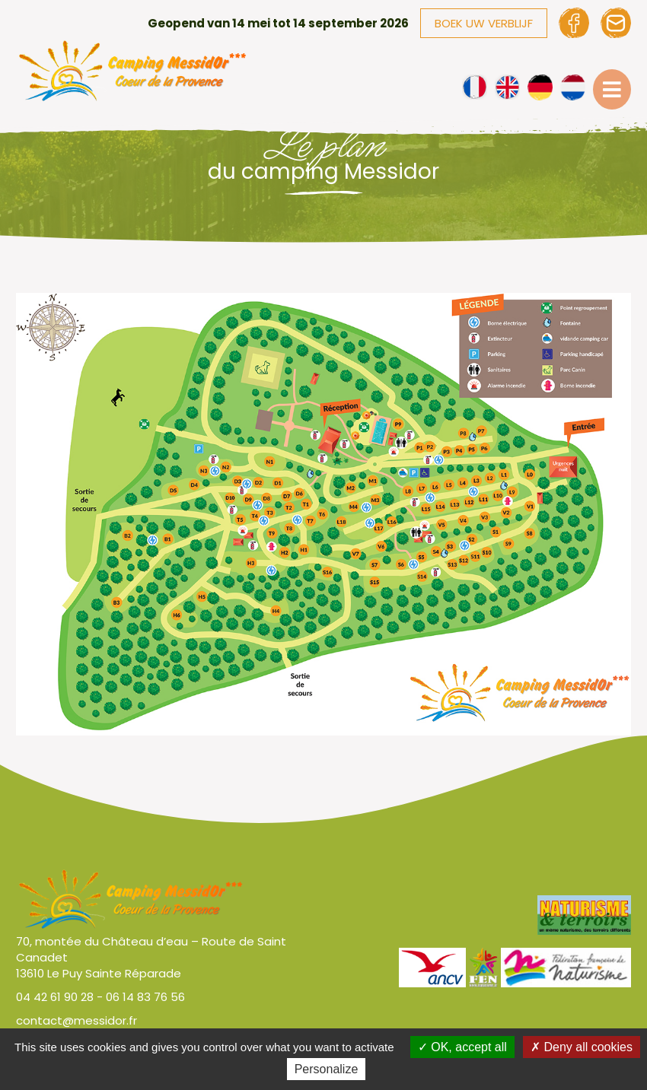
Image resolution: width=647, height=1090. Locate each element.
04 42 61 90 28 (55, 997)
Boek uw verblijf (484, 23)
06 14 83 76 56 (145, 997)
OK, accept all (462, 1047)
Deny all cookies (582, 1047)
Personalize (327, 1069)
